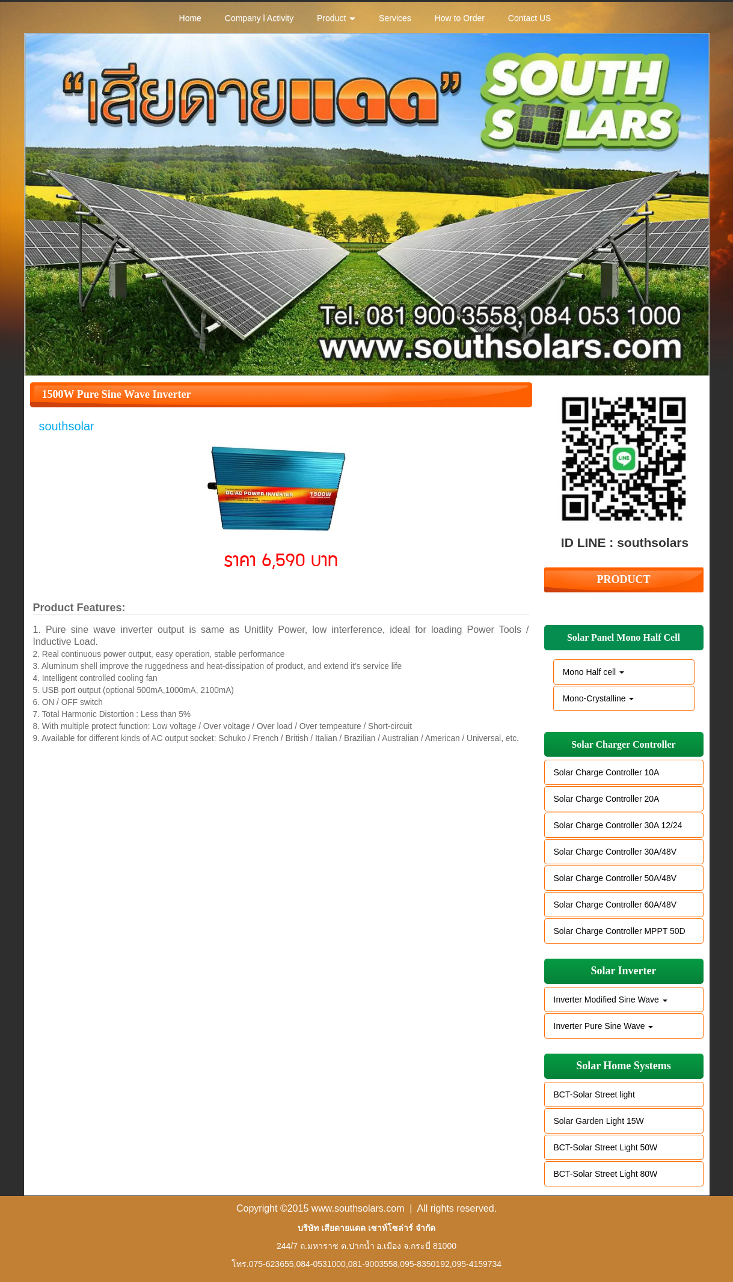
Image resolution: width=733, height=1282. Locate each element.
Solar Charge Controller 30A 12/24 (618, 825)
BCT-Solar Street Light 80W (606, 1174)
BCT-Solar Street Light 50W (606, 1147)
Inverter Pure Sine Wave (604, 1026)
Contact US (529, 18)
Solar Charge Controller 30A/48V (615, 851)
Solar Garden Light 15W (599, 1121)
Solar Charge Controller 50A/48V (615, 878)
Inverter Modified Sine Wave (610, 999)
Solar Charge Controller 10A (607, 772)
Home (190, 18)
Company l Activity (259, 18)
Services (395, 18)
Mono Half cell (594, 672)
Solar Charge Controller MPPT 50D (619, 931)
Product (336, 18)
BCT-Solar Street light (594, 1094)
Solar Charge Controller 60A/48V (615, 904)
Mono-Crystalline (598, 698)
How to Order (460, 18)
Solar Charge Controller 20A (607, 799)
